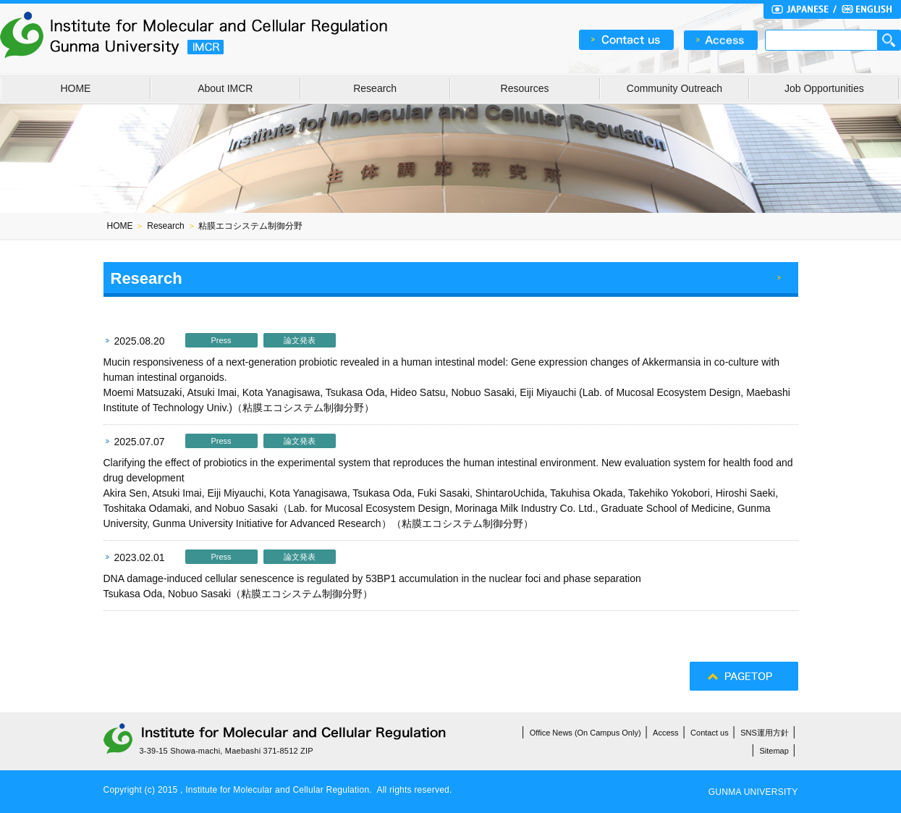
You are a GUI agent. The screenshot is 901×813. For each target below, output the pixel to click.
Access (665, 732)
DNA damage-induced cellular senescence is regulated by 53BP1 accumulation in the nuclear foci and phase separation (372, 578)
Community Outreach (674, 88)
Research (375, 88)
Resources (525, 88)
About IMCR (225, 88)
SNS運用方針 (764, 732)
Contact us (709, 732)
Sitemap (774, 750)
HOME (75, 88)
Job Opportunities (824, 88)
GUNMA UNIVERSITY (753, 792)
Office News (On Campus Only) (585, 732)
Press (221, 340)
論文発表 (300, 340)
